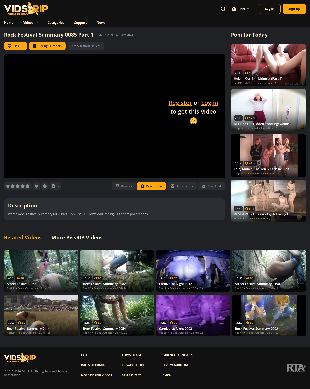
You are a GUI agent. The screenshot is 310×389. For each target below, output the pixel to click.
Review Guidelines (176, 365)
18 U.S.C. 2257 (131, 375)
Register (180, 102)
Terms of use (132, 355)
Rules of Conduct (95, 365)
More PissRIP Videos (77, 237)
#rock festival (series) (86, 46)
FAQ (84, 355)
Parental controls (178, 355)
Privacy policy (133, 365)
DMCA (167, 375)
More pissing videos (96, 375)
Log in (209, 102)
